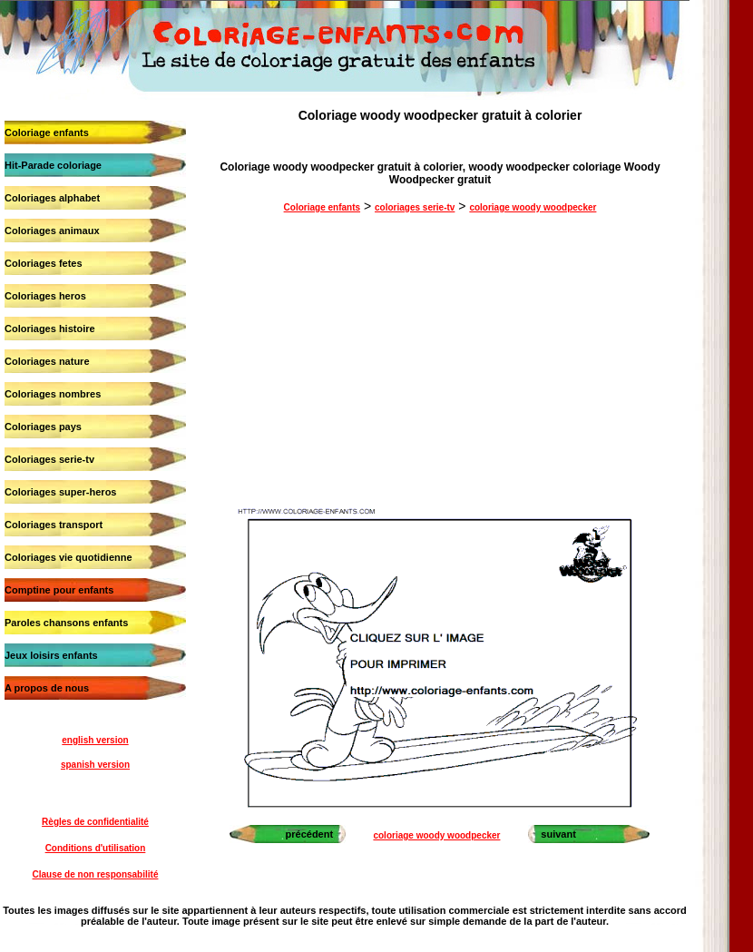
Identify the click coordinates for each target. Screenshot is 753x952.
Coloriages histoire (50, 328)
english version (95, 740)
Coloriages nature (47, 361)
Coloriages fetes (44, 263)
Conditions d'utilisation (95, 848)
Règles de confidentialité (95, 822)
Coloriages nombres (53, 393)
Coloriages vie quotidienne (68, 557)
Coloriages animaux (52, 230)
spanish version (95, 765)
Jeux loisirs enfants (51, 655)
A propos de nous (47, 687)
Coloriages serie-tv (49, 459)
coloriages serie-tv (415, 207)
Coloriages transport (54, 524)
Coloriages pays (43, 426)
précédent (310, 834)
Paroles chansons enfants (66, 622)
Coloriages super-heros (60, 491)
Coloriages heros (45, 295)
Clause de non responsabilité (96, 874)
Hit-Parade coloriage (53, 165)
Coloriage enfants (47, 132)
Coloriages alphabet (52, 197)
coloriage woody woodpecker (532, 207)
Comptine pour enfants (59, 589)
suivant (558, 834)
